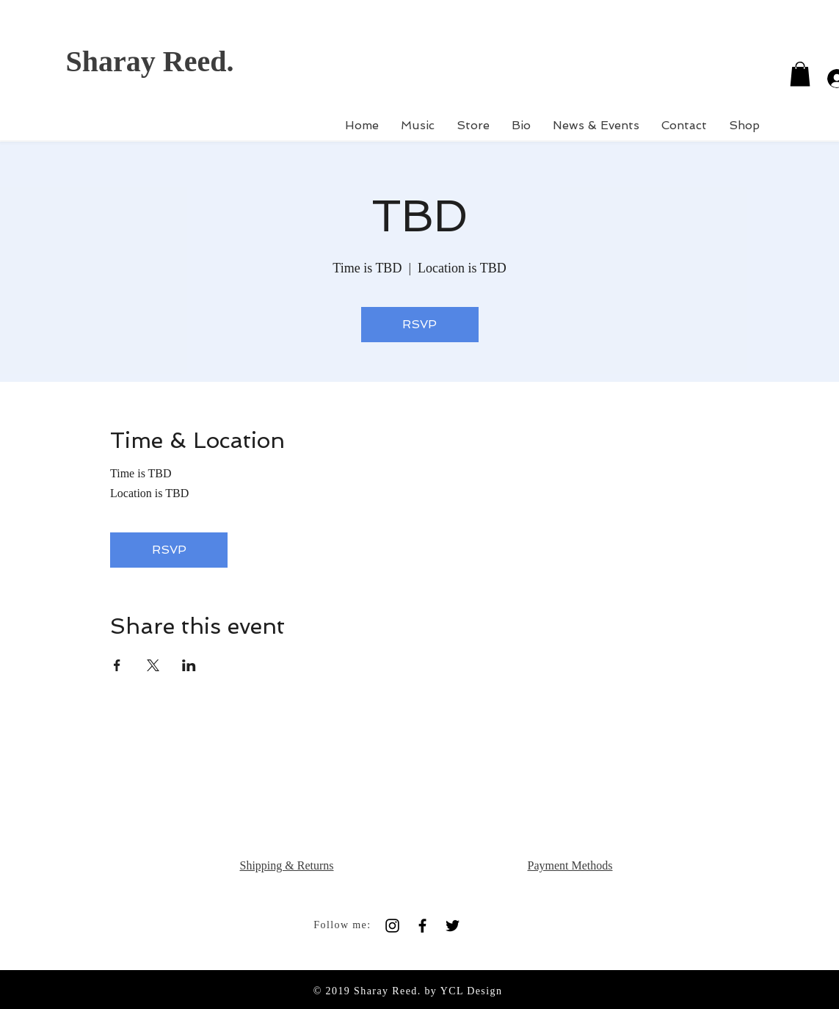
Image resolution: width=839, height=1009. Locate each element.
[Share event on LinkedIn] (189, 665)
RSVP (419, 324)
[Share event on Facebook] (117, 665)
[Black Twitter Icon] (452, 925)
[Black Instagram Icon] (392, 925)
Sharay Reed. (150, 61)
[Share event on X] (153, 665)
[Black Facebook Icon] (422, 925)
